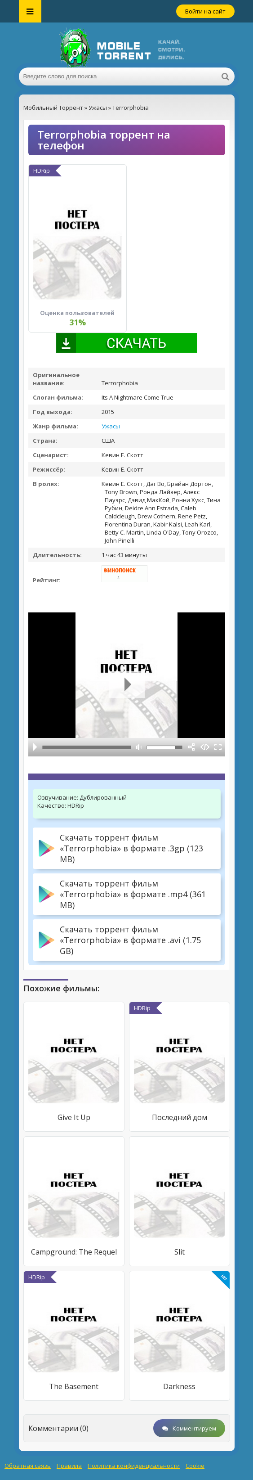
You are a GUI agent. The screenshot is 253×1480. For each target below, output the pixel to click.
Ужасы (111, 426)
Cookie (195, 1466)
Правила (69, 1466)
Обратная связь (27, 1466)
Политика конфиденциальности (134, 1466)
